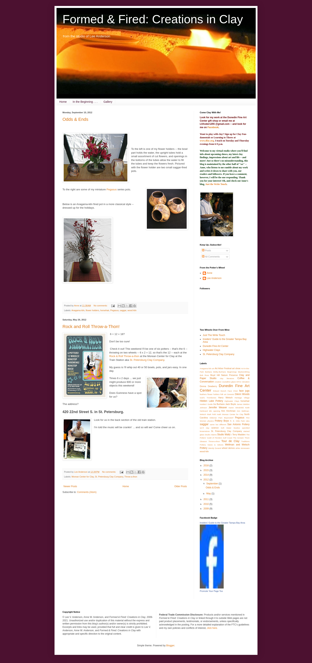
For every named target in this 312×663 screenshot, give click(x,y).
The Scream (238, 438)
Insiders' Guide (206, 404)
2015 (207, 470)
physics (210, 421)
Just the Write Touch (216, 184)
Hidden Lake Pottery (211, 401)
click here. (212, 628)
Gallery (107, 101)
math (219, 414)
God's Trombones (208, 398)
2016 (207, 465)
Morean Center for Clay (83, 476)
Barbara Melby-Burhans (215, 372)
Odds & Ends (75, 119)
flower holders (92, 310)
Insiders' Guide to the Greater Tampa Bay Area (222, 523)
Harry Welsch (225, 397)
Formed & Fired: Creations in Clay (152, 19)
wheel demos (228, 448)
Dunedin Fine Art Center (215, 346)
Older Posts (180, 486)
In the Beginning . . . (85, 101)
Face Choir (233, 391)
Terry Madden (239, 434)
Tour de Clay (230, 441)
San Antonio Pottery (238, 424)
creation (218, 382)
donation (246, 382)
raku (248, 421)
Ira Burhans (219, 404)
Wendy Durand (214, 448)
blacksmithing (244, 372)
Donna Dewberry (208, 386)
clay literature (227, 378)
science (215, 428)
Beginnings (232, 372)
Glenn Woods (242, 394)
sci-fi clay (204, 428)
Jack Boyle (230, 404)
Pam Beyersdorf (225, 418)
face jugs (244, 390)
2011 (207, 499)
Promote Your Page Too (211, 591)
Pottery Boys (222, 420)
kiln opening (214, 411)
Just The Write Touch (214, 335)
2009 (207, 508)
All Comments (211, 256)
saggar (123, 310)
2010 (207, 504)
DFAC (239, 382)
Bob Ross (204, 375)
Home (63, 101)
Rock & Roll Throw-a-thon (124, 356)
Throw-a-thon (130, 476)
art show (236, 368)
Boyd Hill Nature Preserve (224, 375)
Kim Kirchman (228, 411)
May (209, 493)
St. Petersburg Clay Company (147, 359)
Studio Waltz (224, 434)
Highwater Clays (211, 350)
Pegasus (111, 189)
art (213, 368)
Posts (206, 250)
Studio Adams (210, 435)
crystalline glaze (229, 382)
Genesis (230, 394)
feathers (203, 394)
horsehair (104, 310)
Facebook (213, 127)
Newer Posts (70, 486)
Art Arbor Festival (223, 368)
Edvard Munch (219, 391)
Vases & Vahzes (215, 445)
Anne (209, 273)
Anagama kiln (77, 310)
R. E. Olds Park (237, 421)
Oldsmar (213, 418)
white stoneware (243, 448)
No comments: (101, 305)
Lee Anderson (214, 278)
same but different (218, 424)
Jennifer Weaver (218, 407)
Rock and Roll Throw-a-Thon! (91, 326)
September (212, 483)
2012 (207, 479)
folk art (223, 394)
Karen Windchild (236, 408)
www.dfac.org (207, 140)
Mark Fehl (211, 414)
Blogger (170, 645)
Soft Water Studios (230, 428)
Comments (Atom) (86, 492)
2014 (207, 474)
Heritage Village (242, 398)
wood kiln (132, 310)
